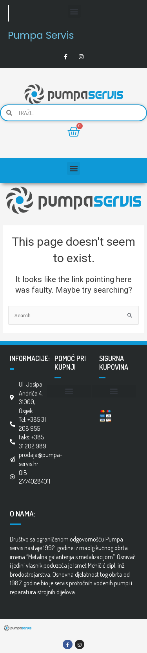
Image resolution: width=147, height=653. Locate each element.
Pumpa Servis (41, 35)
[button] (74, 11)
